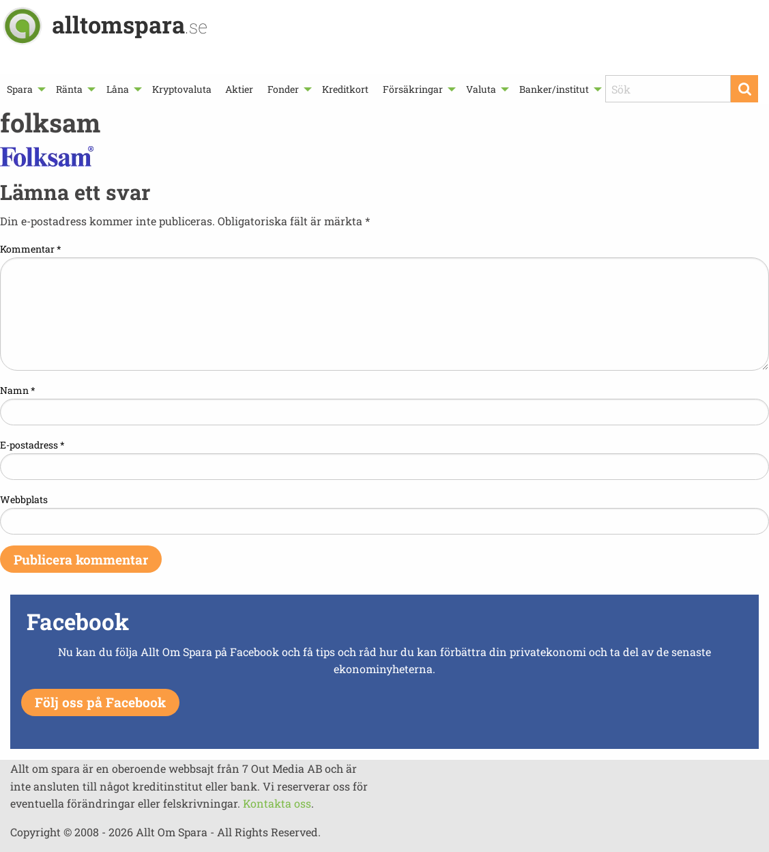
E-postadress (32, 444)
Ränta (69, 89)
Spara (20, 89)
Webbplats (24, 499)
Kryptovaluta (182, 89)
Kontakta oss (277, 803)
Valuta (481, 89)
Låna (117, 89)
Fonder (283, 89)
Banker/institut (554, 89)
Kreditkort (345, 89)
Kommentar (30, 248)
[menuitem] (24, 89)
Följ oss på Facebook (100, 702)
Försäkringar (413, 89)
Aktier (239, 89)
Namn (17, 390)
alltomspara (129, 24)
